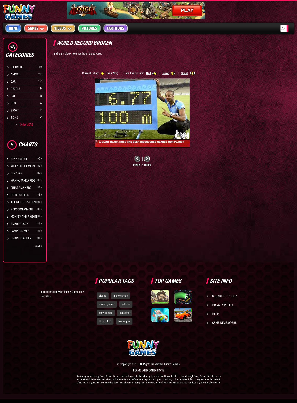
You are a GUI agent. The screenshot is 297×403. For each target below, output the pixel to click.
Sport (15, 110)
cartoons (124, 312)
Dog (13, 103)
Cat (13, 96)
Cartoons (115, 28)
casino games (106, 304)
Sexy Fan (16, 173)
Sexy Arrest (19, 159)
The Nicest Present (24, 202)
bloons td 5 (105, 321)
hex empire (124, 321)
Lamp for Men (20, 231)
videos (102, 295)
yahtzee (126, 304)
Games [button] (36, 28)
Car (13, 81)
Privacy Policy (222, 305)
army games (105, 312)
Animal (15, 74)
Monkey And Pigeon (24, 216)
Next (38, 245)
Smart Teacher (21, 238)
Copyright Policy (224, 296)
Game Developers (224, 323)
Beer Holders (20, 195)
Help (215, 314)
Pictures (89, 28)
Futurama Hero (21, 188)
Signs (14, 117)
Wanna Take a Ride (23, 180)
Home (13, 28)
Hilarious (17, 67)
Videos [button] (63, 28)
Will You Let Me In (23, 166)
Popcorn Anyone (22, 209)
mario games (120, 295)
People (15, 89)
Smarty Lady (19, 224)
